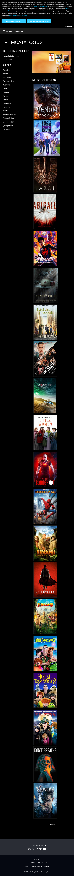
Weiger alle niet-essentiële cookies (39, 21)
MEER (52, 825)
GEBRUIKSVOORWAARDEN (37, 863)
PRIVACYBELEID (37, 859)
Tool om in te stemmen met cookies (37, 866)
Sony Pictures (13, 15)
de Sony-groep (23, 15)
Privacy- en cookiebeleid (40, 6)
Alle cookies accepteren (13, 21)
